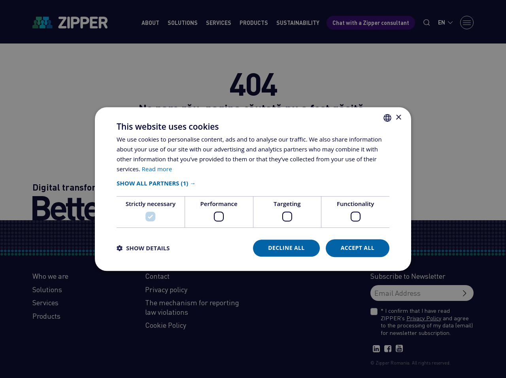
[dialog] (253, 189)
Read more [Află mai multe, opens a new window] (157, 169)
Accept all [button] (357, 247)
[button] (253, 183)
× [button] (398, 118)
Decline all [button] (286, 247)
